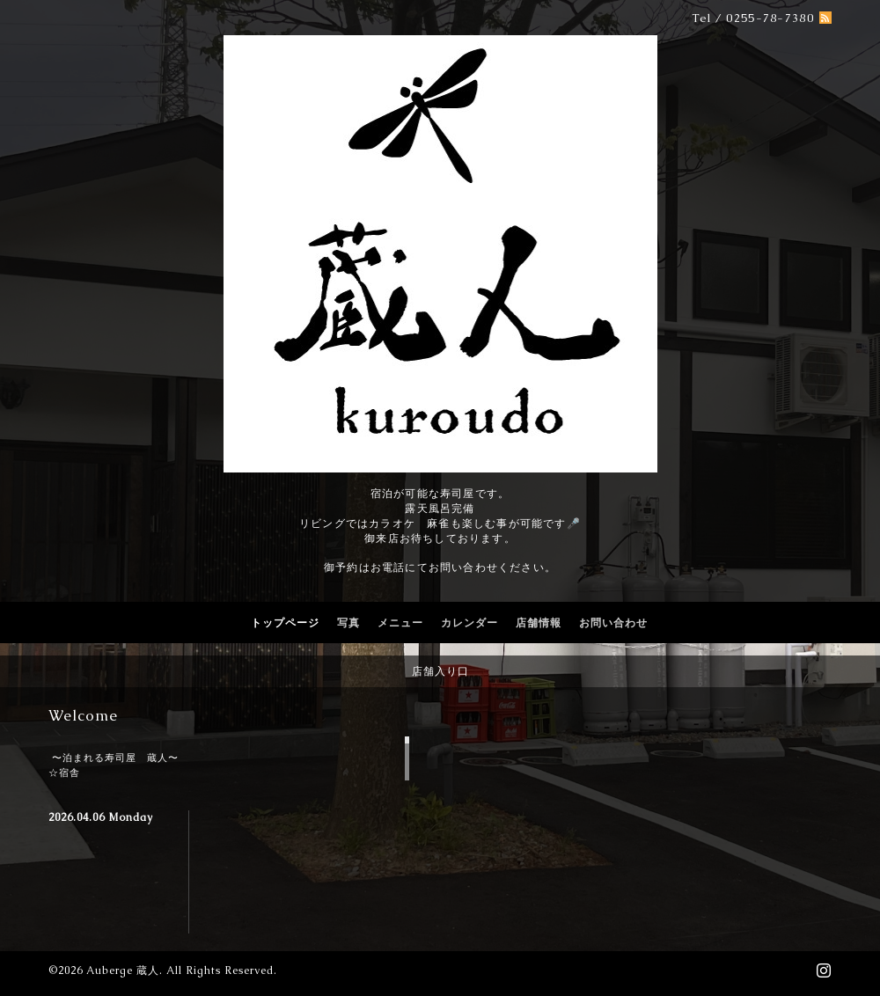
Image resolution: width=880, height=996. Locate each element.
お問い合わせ (613, 623)
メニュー (400, 623)
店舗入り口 (440, 671)
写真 (348, 623)
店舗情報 (538, 623)
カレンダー (469, 623)
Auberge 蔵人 (122, 970)
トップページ (285, 623)
